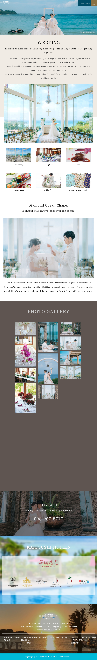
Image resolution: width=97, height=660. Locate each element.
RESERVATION (85, 3)
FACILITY (50, 637)
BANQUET (35, 637)
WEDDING (43, 637)
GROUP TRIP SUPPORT (75, 640)
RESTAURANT (15, 637)
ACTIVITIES (66, 637)
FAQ (94, 637)
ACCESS (89, 637)
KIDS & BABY (29, 640)
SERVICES (58, 637)
